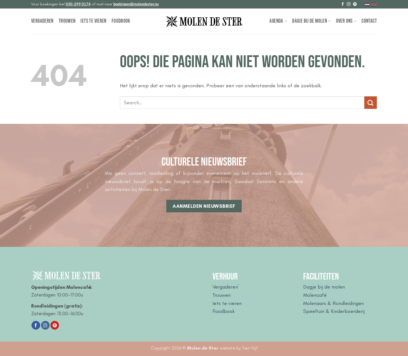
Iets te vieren (93, 21)
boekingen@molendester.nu (136, 4)
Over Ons (346, 21)
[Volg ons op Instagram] (348, 4)
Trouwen (67, 21)
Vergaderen (42, 21)
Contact (369, 21)
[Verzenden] (370, 102)
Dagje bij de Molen (311, 21)
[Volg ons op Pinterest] (355, 4)
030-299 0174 (78, 4)
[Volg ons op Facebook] (343, 4)
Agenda (278, 21)
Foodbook (121, 21)
